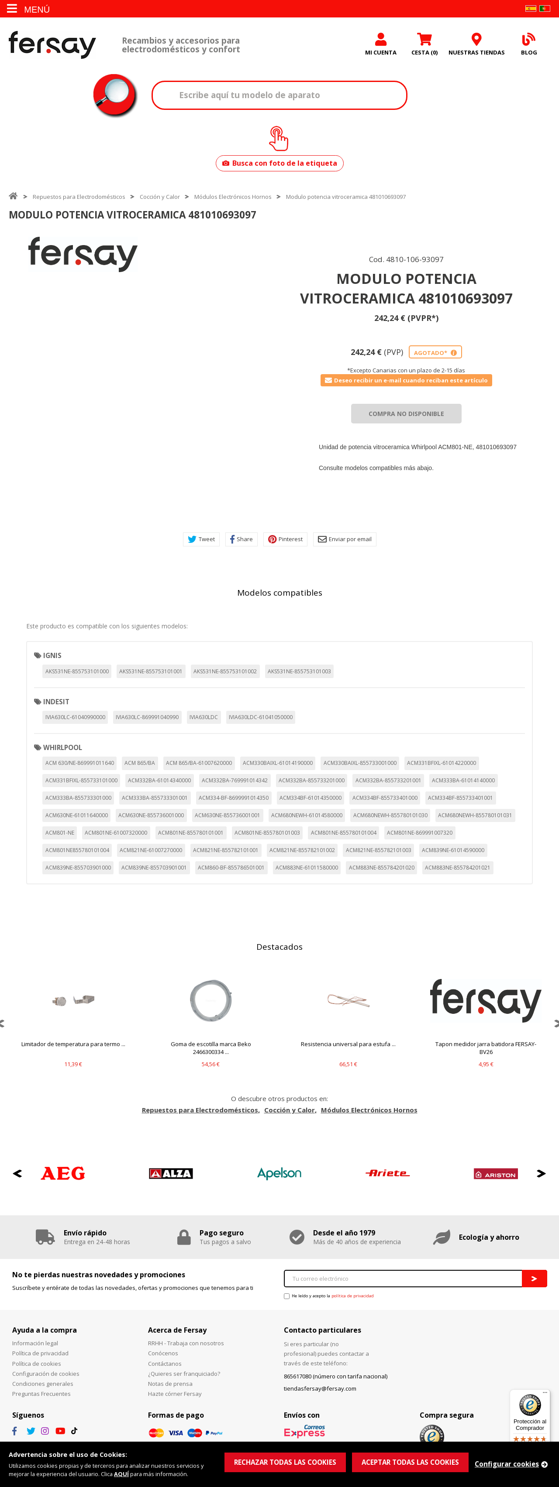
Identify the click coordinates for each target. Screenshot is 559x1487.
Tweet (201, 539)
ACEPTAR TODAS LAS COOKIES (410, 1462)
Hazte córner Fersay (175, 1394)
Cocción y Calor (160, 197)
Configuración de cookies (45, 1374)
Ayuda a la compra (44, 1330)
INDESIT (56, 701)
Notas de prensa (170, 1384)
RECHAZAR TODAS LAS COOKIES (285, 1462)
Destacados (279, 946)
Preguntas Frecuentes (41, 1394)
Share (241, 539)
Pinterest (285, 539)
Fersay (52, 45)
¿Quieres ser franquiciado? (184, 1374)
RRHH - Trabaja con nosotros (186, 1343)
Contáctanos (165, 1364)
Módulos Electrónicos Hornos (233, 197)
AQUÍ (121, 1474)
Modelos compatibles (279, 592)
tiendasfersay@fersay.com (320, 1388)
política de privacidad (352, 1296)
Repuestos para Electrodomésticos (79, 197)
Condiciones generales (42, 1384)
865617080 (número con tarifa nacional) (335, 1376)
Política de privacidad (40, 1353)
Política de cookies (36, 1364)
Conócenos (163, 1353)
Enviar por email (345, 539)
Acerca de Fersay (177, 1330)
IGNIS (52, 655)
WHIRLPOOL (62, 747)
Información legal (35, 1343)
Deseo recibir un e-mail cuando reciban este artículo (406, 380)
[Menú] (545, 1394)
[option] (83, 254)
